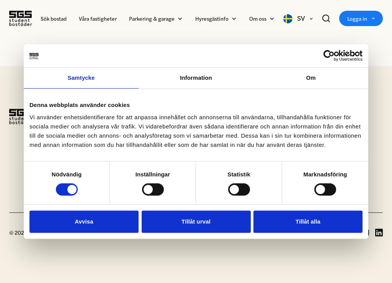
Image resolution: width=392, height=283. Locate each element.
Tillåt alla (308, 221)
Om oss (257, 18)
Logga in (361, 18)
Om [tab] (310, 77)
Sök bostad (54, 18)
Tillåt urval (196, 221)
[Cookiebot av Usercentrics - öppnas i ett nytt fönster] (329, 55)
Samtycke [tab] (81, 77)
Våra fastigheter (98, 18)
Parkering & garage (152, 18)
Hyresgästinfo (212, 18)
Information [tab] (196, 77)
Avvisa (84, 221)
